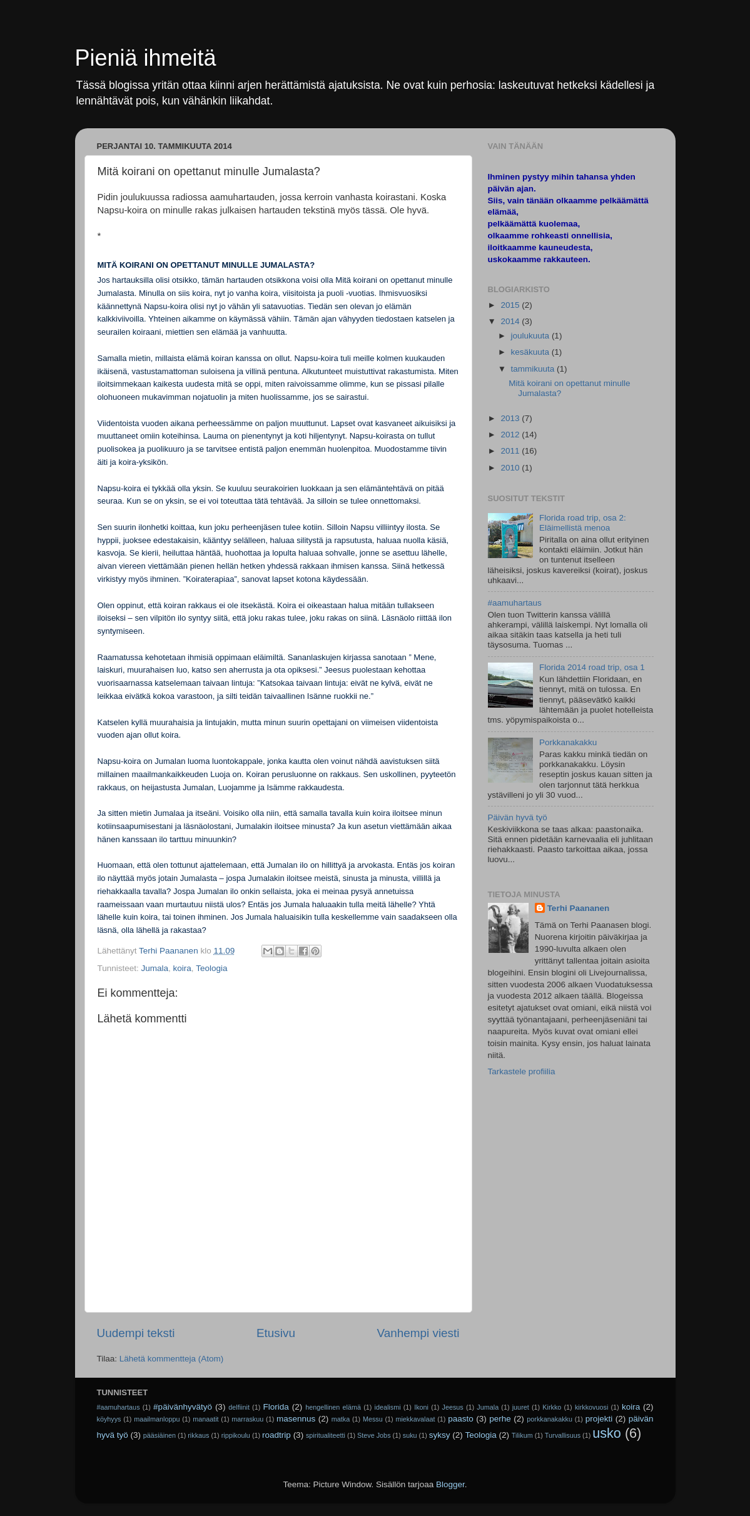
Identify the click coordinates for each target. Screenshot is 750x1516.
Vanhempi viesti (418, 1333)
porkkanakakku (549, 1419)
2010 (511, 467)
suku (410, 1435)
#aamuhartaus (515, 603)
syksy (439, 1435)
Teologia (211, 968)
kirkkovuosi (591, 1407)
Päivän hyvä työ (517, 817)
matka (341, 1419)
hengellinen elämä (333, 1407)
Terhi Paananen (578, 908)
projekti (599, 1418)
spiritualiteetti (325, 1435)
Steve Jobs (373, 1435)
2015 (511, 305)
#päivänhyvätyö (182, 1407)
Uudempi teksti (136, 1333)
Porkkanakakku (568, 742)
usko (606, 1433)
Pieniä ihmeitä (145, 58)
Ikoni (421, 1407)
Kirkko (551, 1407)
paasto (461, 1418)
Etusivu (275, 1333)
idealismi (388, 1407)
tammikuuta (534, 369)
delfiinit (239, 1407)
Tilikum (522, 1435)
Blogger (450, 1484)
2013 (511, 418)
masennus (295, 1418)
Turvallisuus (562, 1435)
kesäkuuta (531, 352)
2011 (511, 450)
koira (182, 968)
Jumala (155, 968)
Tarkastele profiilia (521, 1071)
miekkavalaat (415, 1419)
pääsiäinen (159, 1435)
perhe (500, 1418)
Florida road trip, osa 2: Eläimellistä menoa (582, 522)
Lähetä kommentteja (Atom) (171, 1358)
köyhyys (109, 1419)
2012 (511, 434)
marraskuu (247, 1419)
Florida (276, 1407)
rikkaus (198, 1435)
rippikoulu (235, 1435)
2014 (511, 321)
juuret (520, 1407)
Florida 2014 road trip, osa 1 (592, 667)
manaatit (205, 1419)
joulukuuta (531, 335)
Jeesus (453, 1407)
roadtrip (276, 1435)
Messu (373, 1419)
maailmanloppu (157, 1419)
